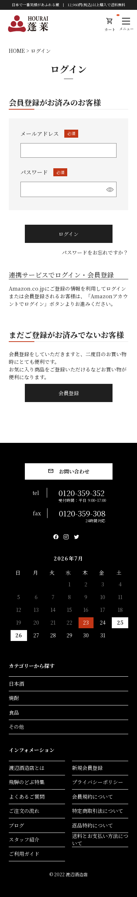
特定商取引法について (97, 810)
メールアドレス (49, 133)
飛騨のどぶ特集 (27, 782)
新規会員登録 (87, 767)
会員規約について (92, 796)
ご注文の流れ (24, 810)
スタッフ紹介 (24, 839)
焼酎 (14, 697)
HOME (17, 50)
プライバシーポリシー (97, 782)
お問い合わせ (74, 471)
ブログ (16, 825)
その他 (16, 726)
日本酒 (16, 683)
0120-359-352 (82, 495)
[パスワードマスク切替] (110, 189)
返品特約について (92, 825)
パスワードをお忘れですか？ (95, 252)
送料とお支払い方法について (100, 840)
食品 (14, 712)
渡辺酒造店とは (27, 767)
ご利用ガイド (24, 853)
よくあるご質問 (27, 796)
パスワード (43, 172)
